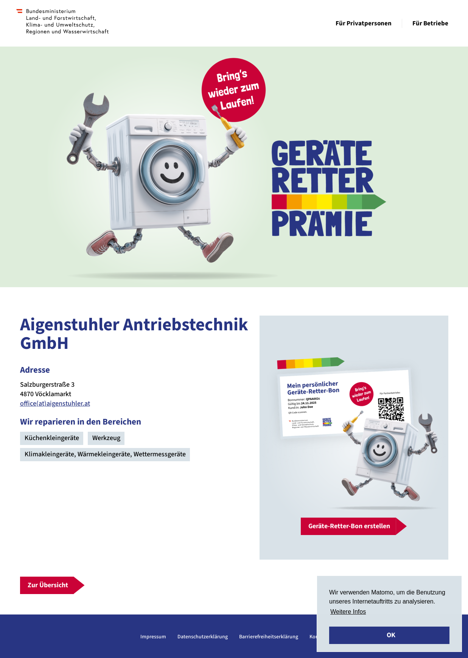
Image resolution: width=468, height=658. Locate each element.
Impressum (153, 637)
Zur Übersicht (48, 585)
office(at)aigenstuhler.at (55, 403)
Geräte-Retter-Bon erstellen (349, 526)
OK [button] (391, 635)
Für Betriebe (430, 23)
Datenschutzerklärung (202, 637)
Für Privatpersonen (364, 23)
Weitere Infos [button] (348, 611)
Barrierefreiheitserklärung (268, 637)
